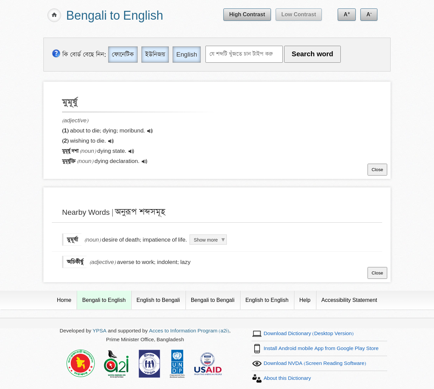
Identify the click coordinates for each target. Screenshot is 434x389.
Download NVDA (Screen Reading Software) (314, 363)
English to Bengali (158, 300)
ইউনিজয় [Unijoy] (155, 54)
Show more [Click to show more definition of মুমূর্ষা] (206, 240)
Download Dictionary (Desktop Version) (308, 333)
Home (64, 300)
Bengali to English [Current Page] (103, 300)
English (186, 54)
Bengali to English (114, 16)
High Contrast (247, 14)
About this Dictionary (287, 378)
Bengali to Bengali (213, 300)
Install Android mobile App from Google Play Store (320, 348)
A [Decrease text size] (369, 14)
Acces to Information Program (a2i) (189, 331)
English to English (267, 300)
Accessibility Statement (349, 300)
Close (377, 169)
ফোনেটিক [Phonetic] (123, 54)
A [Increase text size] (346, 14)
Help (305, 300)
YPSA (99, 331)
